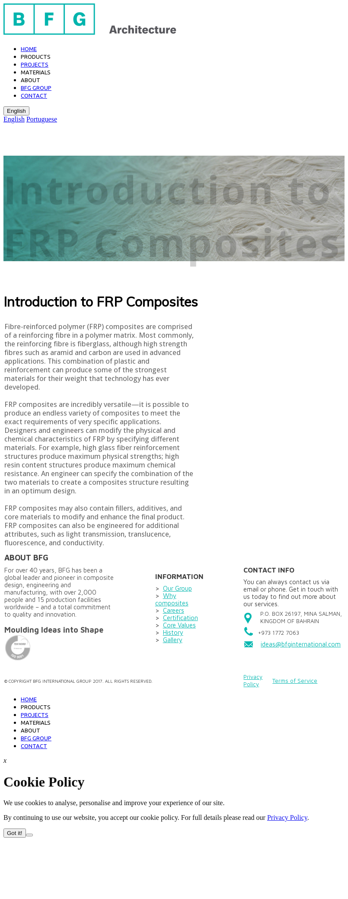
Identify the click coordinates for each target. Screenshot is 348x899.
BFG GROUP (36, 88)
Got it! (14, 833)
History (173, 632)
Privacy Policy (252, 680)
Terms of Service (294, 680)
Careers (173, 610)
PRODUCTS (36, 707)
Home (29, 49)
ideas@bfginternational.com (301, 644)
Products (36, 57)
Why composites (171, 599)
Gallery (172, 639)
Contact (34, 96)
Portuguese (41, 119)
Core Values (179, 625)
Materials (36, 72)
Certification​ (180, 617)
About (30, 80)
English (16, 111)
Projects (34, 64)
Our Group (177, 588)
